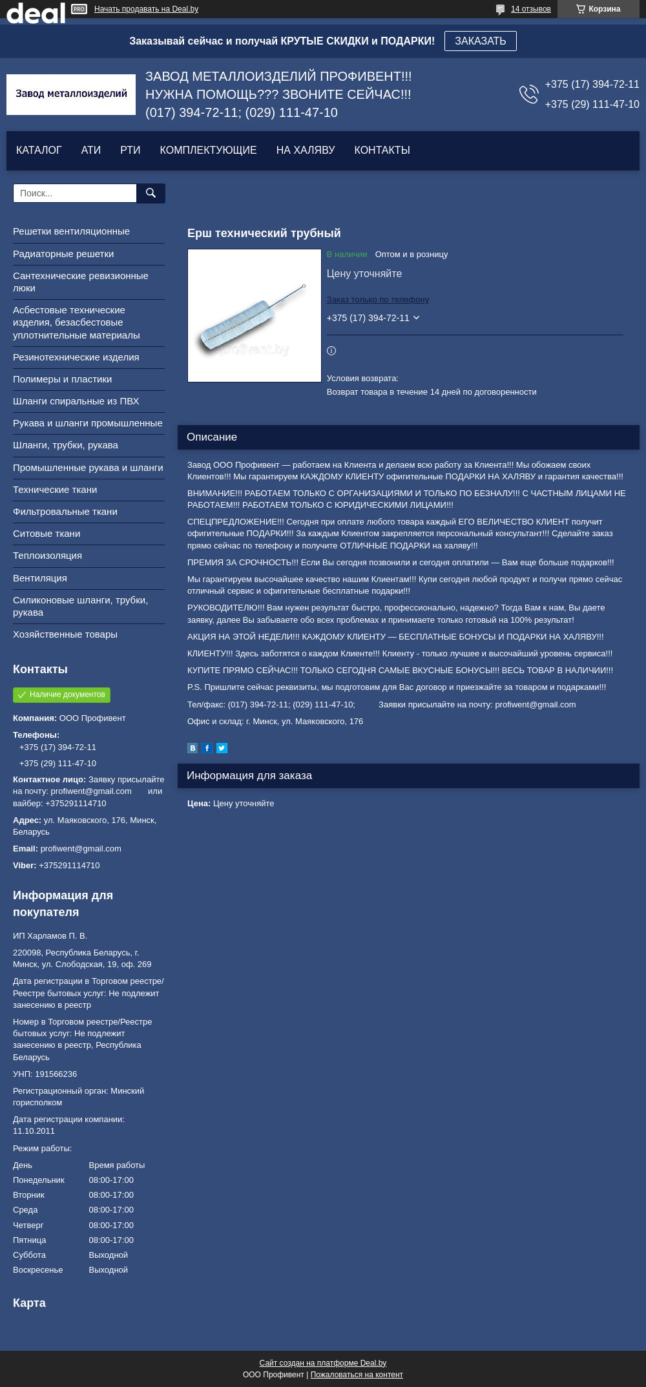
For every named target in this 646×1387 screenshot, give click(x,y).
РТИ (130, 150)
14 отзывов (531, 9)
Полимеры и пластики (62, 378)
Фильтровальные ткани (65, 511)
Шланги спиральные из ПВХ (76, 400)
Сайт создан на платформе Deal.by (323, 1363)
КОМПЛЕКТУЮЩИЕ (208, 150)
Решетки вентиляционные (71, 230)
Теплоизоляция (47, 555)
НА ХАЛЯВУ (305, 150)
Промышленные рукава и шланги (88, 467)
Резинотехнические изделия (76, 356)
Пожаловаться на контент (357, 1374)
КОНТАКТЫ (382, 150)
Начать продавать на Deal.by (146, 9)
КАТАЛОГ (39, 150)
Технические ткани (55, 489)
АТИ (91, 150)
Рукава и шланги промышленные (88, 422)
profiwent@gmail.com (81, 848)
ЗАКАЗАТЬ (480, 41)
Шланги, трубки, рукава (65, 444)
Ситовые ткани (46, 533)
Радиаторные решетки (63, 253)
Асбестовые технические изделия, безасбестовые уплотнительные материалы (76, 322)
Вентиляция (40, 577)
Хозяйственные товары (65, 634)
